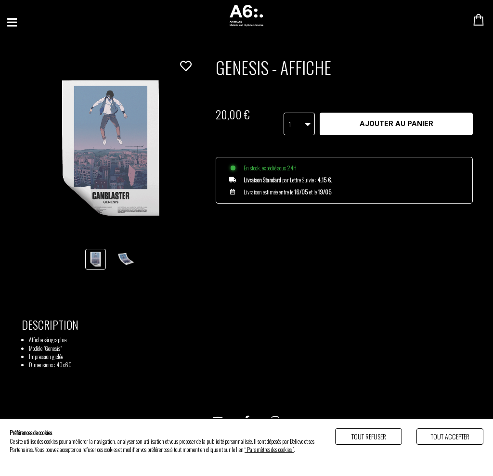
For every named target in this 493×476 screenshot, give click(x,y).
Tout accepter (450, 436)
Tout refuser (368, 436)
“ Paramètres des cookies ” (269, 449)
